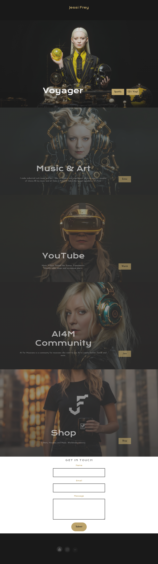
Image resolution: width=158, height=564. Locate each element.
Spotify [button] (117, 92)
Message (79, 496)
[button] (59, 549)
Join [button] (124, 354)
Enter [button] (124, 179)
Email (79, 481)
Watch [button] (124, 266)
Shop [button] (124, 441)
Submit (79, 527)
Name (79, 465)
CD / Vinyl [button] (133, 92)
